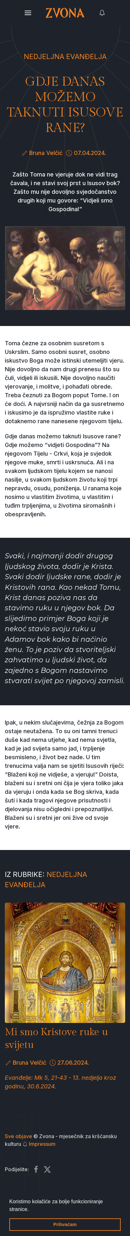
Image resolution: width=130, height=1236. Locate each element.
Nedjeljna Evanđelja (65, 56)
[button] (31, 1210)
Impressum (42, 1144)
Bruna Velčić (46, 153)
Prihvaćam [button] (65, 1224)
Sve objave (18, 1136)
